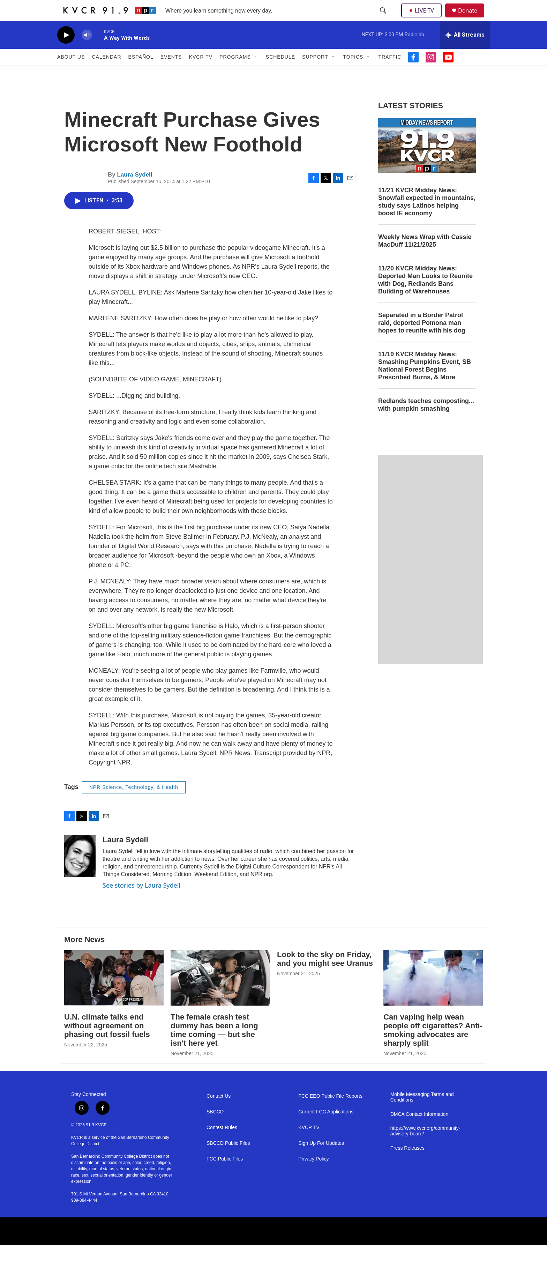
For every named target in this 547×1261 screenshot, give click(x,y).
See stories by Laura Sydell (141, 901)
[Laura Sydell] (80, 872)
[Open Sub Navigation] (256, 72)
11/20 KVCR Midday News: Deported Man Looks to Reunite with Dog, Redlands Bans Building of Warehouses (425, 296)
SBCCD (215, 1127)
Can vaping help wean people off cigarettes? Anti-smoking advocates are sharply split (432, 1045)
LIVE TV (423, 18)
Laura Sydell (134, 190)
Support (315, 72)
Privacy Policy (313, 1174)
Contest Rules (222, 1143)
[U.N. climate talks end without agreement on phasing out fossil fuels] (114, 993)
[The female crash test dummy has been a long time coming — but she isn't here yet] (220, 993)
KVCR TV (200, 72)
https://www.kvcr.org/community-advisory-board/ (425, 1146)
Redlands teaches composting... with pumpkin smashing (426, 420)
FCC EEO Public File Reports (330, 1111)
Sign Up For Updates (321, 1159)
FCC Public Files (225, 1174)
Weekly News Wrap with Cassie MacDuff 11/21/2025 (424, 256)
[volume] (87, 51)
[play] (66, 51)
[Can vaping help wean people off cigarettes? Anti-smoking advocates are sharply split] (433, 993)
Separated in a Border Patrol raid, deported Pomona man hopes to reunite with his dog (421, 338)
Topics (353, 72)
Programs (235, 72)
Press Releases (407, 1163)
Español (140, 72)
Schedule (280, 72)
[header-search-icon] (383, 18)
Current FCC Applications (325, 1127)
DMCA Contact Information (419, 1130)
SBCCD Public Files (228, 1159)
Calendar (106, 72)
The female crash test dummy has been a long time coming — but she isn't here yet (214, 1045)
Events (171, 72)
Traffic (389, 72)
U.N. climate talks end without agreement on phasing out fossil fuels (107, 1041)
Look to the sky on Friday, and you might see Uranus (325, 974)
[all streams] (465, 51)
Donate (472, 18)
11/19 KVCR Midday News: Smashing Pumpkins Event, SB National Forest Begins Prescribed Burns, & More (424, 381)
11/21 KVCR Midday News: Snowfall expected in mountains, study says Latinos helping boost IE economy (426, 217)
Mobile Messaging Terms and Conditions (422, 1112)
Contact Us (219, 1111)
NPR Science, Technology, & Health (133, 803)
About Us (71, 72)
